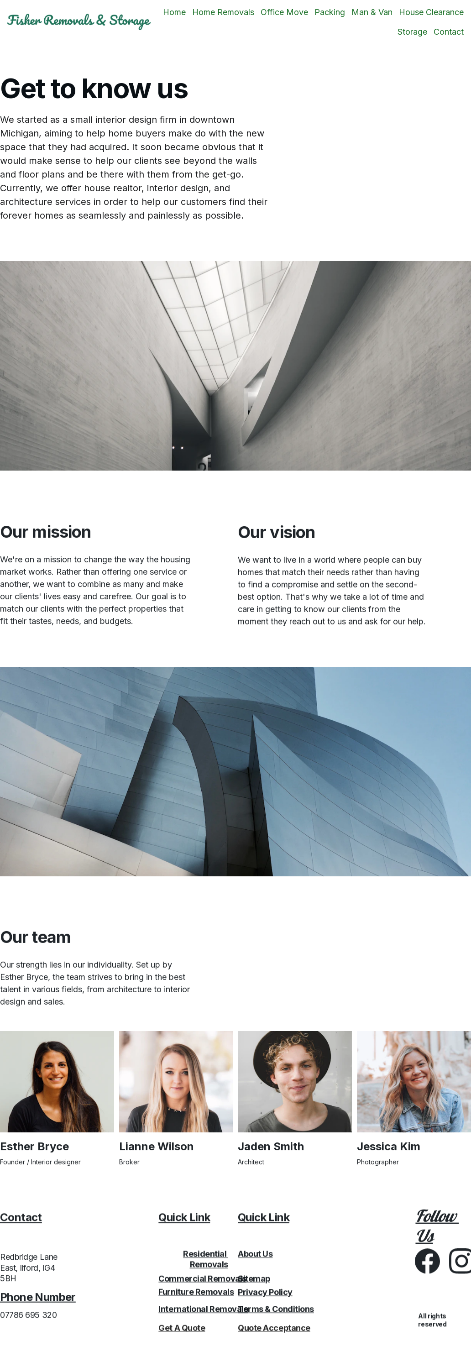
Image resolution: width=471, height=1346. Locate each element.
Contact (449, 32)
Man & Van (371, 12)
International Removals (203, 1311)
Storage (412, 32)
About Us (255, 1257)
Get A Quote (181, 1329)
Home (174, 12)
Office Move (284, 12)
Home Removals (223, 12)
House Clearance (431, 12)
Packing (329, 12)
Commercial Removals (202, 1280)
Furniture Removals (196, 1293)
